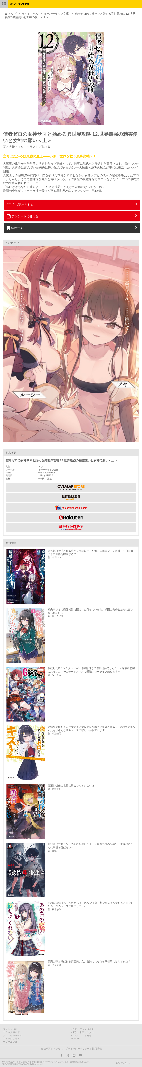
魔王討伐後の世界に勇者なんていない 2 (71, 785)
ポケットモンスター (83, 1032)
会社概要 (46, 1048)
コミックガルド (11, 1032)
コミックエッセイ (82, 1035)
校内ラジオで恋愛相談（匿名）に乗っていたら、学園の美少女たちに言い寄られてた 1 (90, 611)
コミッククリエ (11, 1038)
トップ (12, 13)
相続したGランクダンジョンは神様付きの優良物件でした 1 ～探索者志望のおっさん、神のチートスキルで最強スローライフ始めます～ (91, 670)
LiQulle (76, 1038)
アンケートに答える (22, 216)
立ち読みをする (20, 205)
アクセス (58, 1048)
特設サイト (16, 228)
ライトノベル (30, 13)
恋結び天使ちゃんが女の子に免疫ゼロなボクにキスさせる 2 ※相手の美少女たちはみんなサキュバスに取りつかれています (91, 728)
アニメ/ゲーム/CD (12, 1035)
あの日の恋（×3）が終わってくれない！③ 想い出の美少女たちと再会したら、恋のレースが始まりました (90, 904)
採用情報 (97, 1048)
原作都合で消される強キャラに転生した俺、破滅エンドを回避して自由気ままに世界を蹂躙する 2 (90, 552)
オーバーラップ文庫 (56, 13)
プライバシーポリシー (77, 1048)
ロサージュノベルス (83, 1029)
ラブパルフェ (10, 1042)
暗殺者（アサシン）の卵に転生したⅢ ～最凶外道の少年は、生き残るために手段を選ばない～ (90, 846)
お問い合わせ (124, 1063)
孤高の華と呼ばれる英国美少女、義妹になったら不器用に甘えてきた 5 (89, 961)
